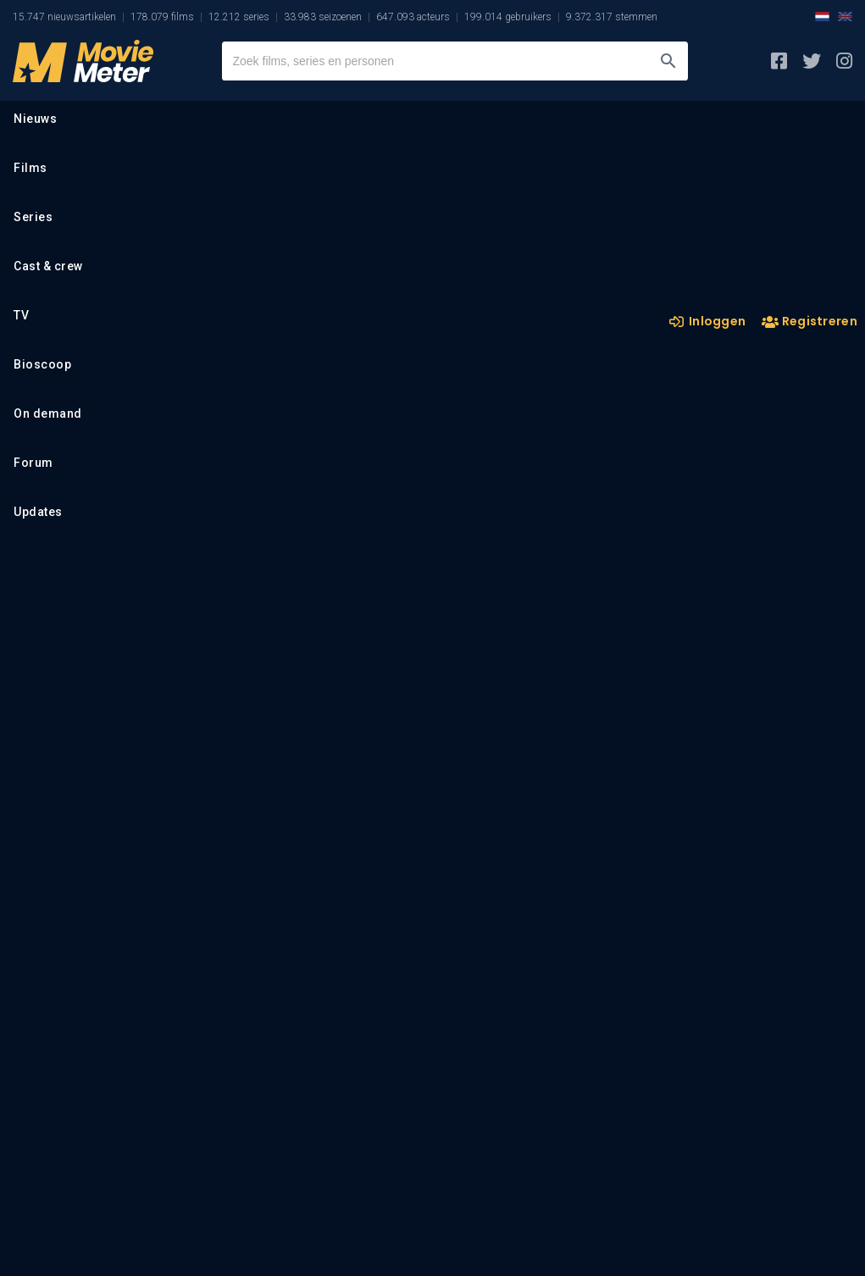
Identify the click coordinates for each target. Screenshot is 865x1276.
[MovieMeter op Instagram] (844, 61)
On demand (48, 413)
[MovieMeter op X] (811, 61)
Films (30, 168)
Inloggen (707, 321)
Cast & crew (48, 266)
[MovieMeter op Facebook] (779, 61)
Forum (33, 462)
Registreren (809, 322)
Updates (38, 512)
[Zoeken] (668, 61)
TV (21, 315)
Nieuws (35, 118)
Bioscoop (42, 364)
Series (33, 217)
